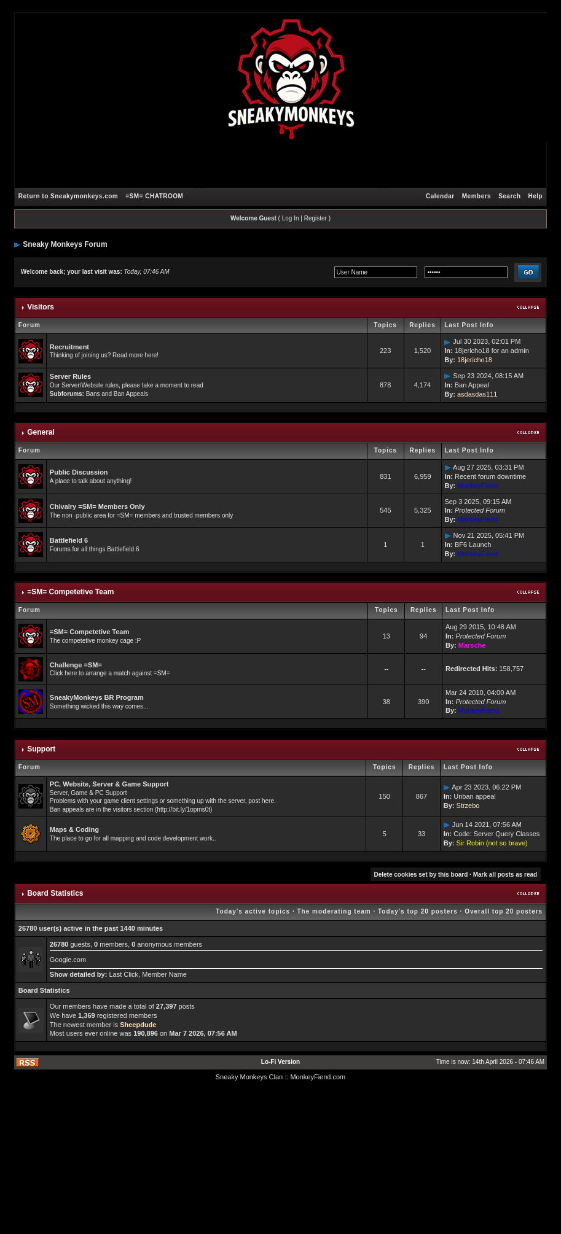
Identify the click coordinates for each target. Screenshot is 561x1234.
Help (535, 196)
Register (315, 218)
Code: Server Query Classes (496, 833)
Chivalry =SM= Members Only (97, 506)
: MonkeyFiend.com (315, 1077)
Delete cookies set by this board (421, 874)
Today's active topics (253, 911)
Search (509, 196)
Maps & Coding (74, 829)
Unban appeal (474, 796)
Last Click (123, 974)
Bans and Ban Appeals (117, 393)
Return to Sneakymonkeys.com (68, 196)
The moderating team (334, 911)
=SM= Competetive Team (70, 592)
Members (476, 196)
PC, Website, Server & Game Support (109, 784)
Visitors (40, 307)
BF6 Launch (473, 544)
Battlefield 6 (69, 540)
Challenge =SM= (76, 665)
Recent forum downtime (490, 476)
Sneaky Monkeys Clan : (251, 1077)
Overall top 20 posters (504, 911)
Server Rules (70, 376)
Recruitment (69, 347)
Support (41, 749)
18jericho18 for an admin (492, 350)
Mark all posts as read (505, 874)
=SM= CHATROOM (154, 196)
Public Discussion (79, 472)
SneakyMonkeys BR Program (97, 697)
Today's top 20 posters (418, 911)
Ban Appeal (472, 385)
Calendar (440, 196)
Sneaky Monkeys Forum (65, 244)
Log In (290, 218)
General (41, 432)
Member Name (164, 974)
